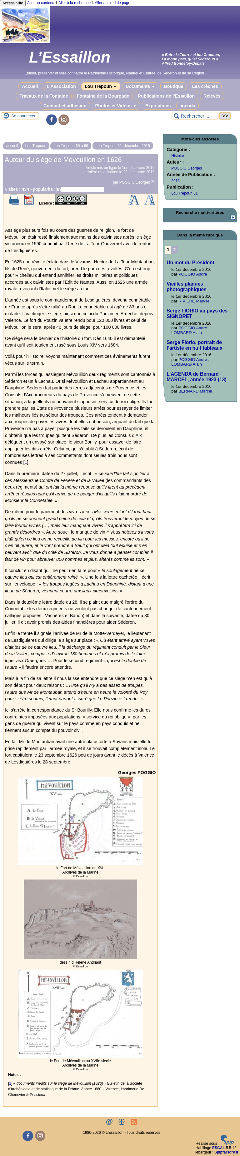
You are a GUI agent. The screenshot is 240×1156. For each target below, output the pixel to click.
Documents (140, 86)
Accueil (30, 86)
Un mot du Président (190, 262)
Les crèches (205, 86)
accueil (12, 146)
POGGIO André (192, 274)
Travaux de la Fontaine (43, 96)
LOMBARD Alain (186, 332)
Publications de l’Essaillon (166, 96)
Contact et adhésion (65, 105)
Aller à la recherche (74, 3)
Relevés (211, 96)
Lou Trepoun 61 (184, 193)
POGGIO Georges (134, 182)
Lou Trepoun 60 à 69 (70, 146)
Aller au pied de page (112, 3)
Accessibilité (12, 3)
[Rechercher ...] (195, 116)
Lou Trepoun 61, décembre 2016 (123, 146)
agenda (187, 105)
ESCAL (218, 1148)
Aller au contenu (40, 3)
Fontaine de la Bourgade (103, 96)
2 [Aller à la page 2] (174, 249)
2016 (175, 181)
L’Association (61, 86)
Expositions (158, 105)
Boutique (173, 86)
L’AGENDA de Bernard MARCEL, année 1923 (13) (197, 376)
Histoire (177, 156)
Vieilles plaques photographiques (186, 286)
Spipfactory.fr (226, 1152)
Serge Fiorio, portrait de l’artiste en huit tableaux (194, 345)
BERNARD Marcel (195, 391)
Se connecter (23, 116)
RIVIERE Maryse (194, 301)
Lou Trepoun (101, 86)
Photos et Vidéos (116, 105)
